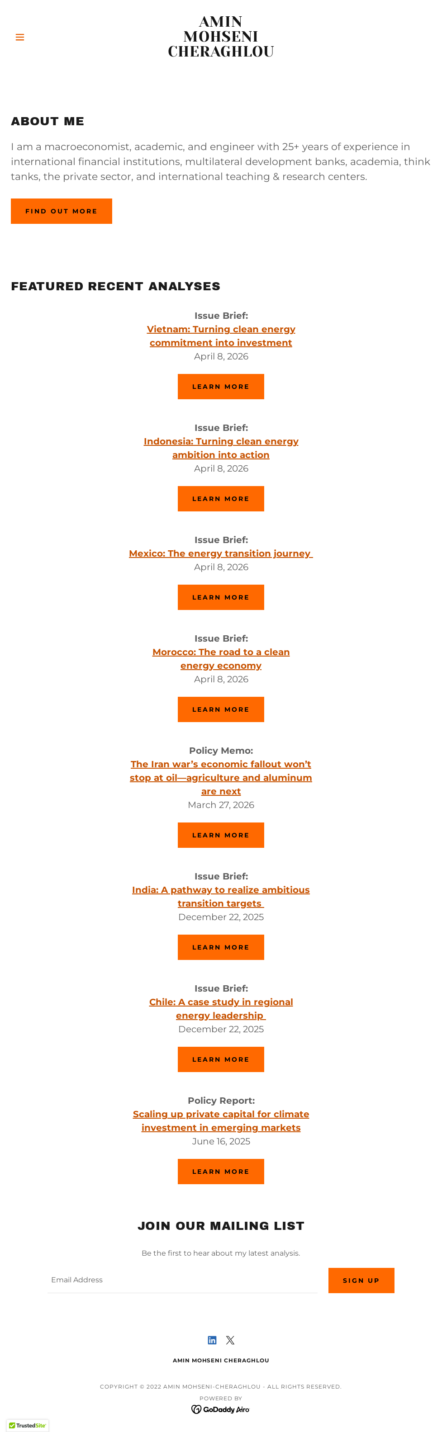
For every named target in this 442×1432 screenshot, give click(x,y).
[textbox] (182, 1280)
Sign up (361, 1280)
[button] (42, 37)
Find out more (61, 211)
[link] (221, 54)
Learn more (221, 387)
